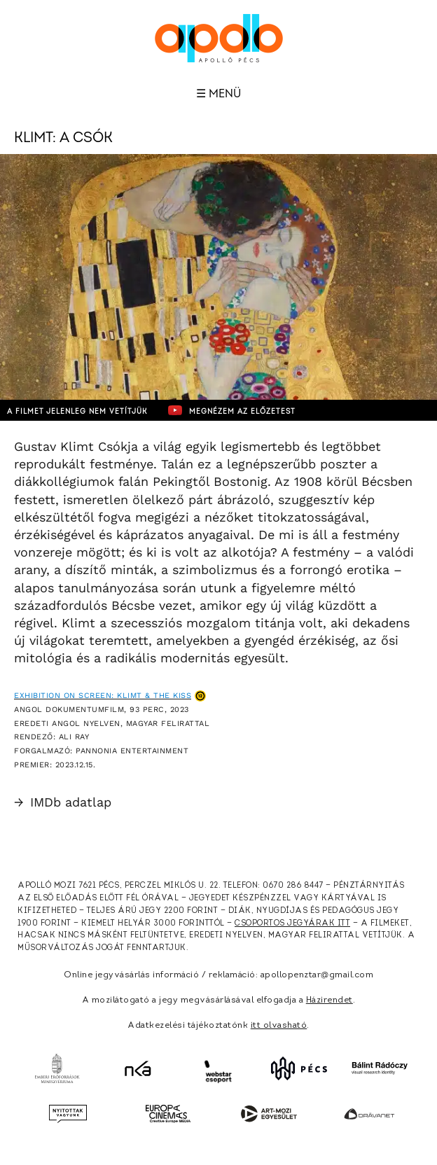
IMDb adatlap (62, 802)
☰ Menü (218, 94)
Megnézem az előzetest (232, 410)
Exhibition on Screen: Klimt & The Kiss (102, 695)
